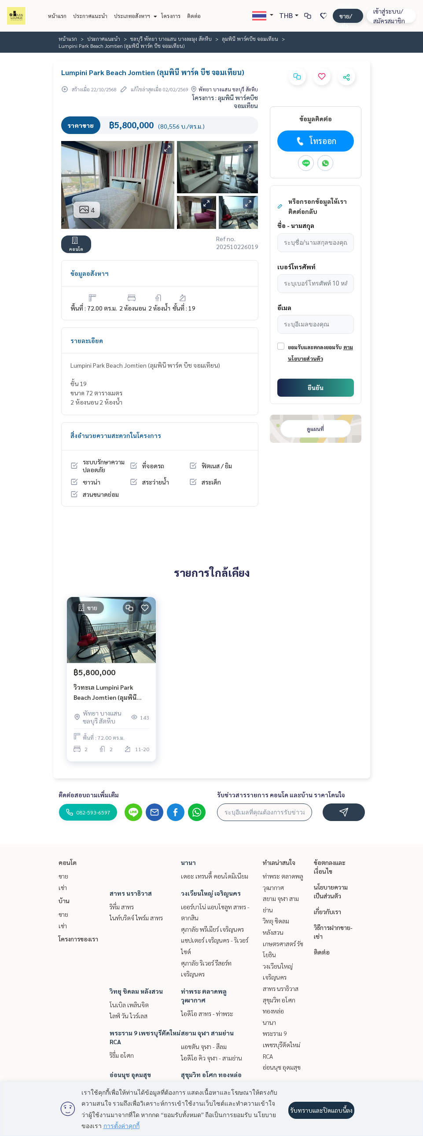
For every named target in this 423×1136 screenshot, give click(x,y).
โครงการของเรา (78, 939)
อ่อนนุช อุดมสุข (130, 1074)
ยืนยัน (316, 387)
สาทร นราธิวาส (131, 893)
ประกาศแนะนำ (90, 15)
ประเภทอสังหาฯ (134, 15)
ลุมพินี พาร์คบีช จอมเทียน (250, 38)
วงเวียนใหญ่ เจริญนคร (211, 893)
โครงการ (170, 15)
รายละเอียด (86, 340)
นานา (188, 862)
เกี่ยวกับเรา (327, 911)
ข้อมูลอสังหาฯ (89, 273)
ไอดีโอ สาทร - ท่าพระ (207, 1013)
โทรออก (315, 141)
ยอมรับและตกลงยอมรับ (315, 347)
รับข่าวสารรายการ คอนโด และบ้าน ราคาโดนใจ (281, 795)
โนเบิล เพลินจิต (129, 1005)
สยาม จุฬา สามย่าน (207, 1033)
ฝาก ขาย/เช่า (345, 15)
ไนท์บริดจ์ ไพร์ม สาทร (136, 918)
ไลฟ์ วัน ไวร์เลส (128, 1016)
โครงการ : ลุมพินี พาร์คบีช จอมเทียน (225, 101)
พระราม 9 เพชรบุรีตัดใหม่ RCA (281, 1044)
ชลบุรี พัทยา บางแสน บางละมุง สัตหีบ (171, 38)
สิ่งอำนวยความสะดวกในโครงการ (115, 435)
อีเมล (284, 307)
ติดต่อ (194, 15)
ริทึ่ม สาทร (122, 907)
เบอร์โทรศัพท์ (296, 267)
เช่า (63, 887)
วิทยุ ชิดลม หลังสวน (136, 991)
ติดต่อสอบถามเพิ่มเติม (89, 795)
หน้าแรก (57, 15)
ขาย (63, 876)
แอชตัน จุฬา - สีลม (204, 1046)
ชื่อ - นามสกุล (295, 225)
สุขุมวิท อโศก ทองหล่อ (211, 1074)
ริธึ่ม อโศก (122, 1055)
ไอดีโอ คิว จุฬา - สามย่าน (211, 1058)
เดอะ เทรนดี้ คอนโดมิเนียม (214, 876)
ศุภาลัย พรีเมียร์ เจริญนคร (212, 929)
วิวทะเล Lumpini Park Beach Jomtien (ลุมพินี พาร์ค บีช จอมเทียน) (105, 692)
